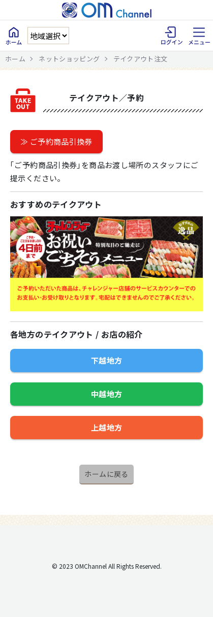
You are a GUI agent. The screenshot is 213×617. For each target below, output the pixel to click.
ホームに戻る (106, 474)
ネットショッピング (69, 58)
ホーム (15, 58)
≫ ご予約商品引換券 (56, 141)
